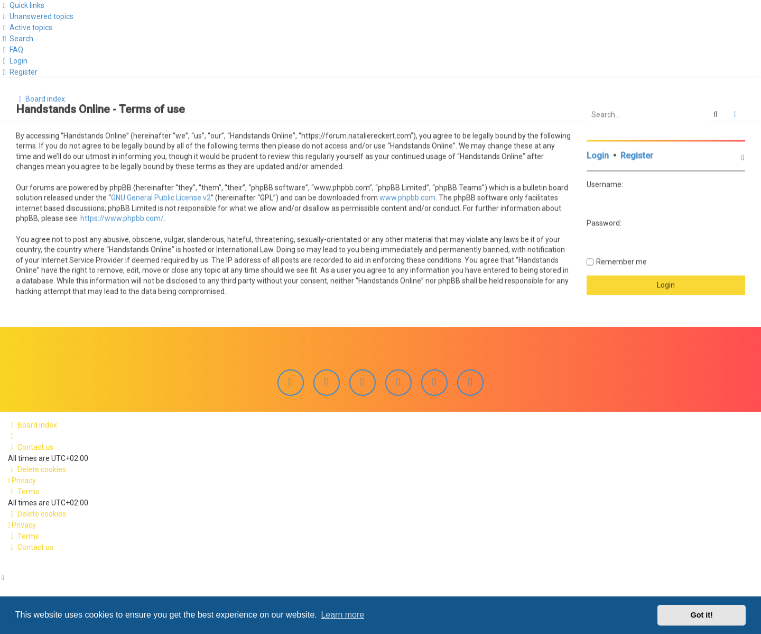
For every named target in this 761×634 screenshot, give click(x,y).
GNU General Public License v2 (161, 197)
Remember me (621, 260)
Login (598, 155)
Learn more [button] (342, 614)
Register (636, 155)
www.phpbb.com (407, 197)
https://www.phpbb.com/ (122, 217)
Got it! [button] (702, 615)
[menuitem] (36, 16)
